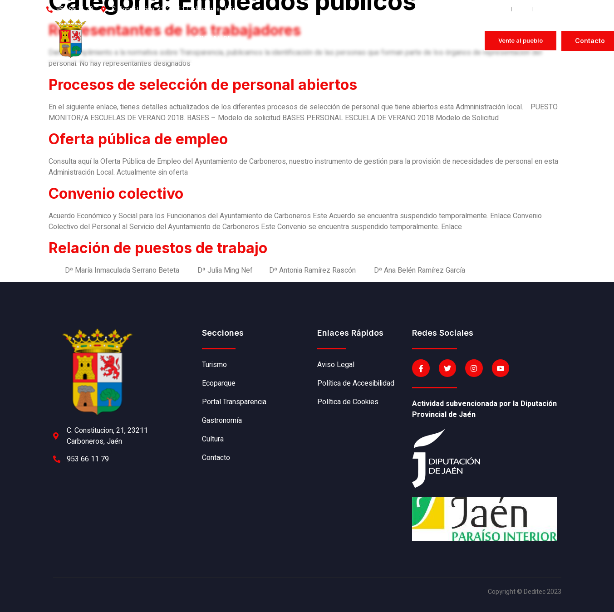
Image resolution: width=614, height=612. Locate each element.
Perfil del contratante (455, 40)
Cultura (342, 40)
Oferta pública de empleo (138, 139)
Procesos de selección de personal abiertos (203, 84)
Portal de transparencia (222, 40)
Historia (112, 40)
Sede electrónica (394, 40)
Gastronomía (288, 40)
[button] (520, 40)
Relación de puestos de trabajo (158, 248)
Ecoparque (162, 40)
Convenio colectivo (116, 193)
